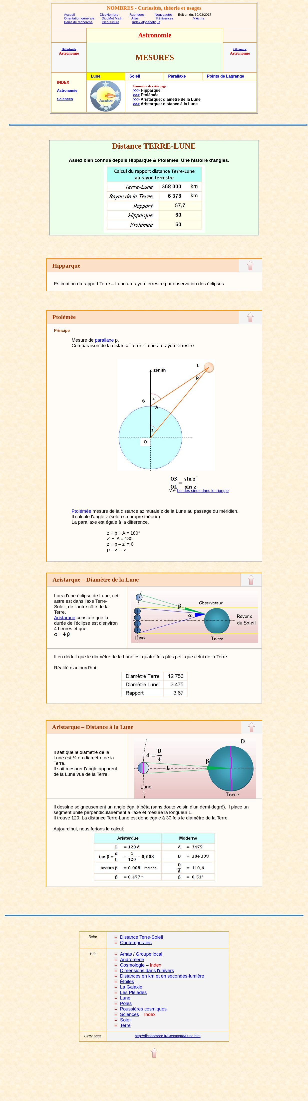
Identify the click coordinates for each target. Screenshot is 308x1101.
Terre (125, 1025)
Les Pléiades (133, 992)
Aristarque (64, 617)
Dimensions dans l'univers (147, 970)
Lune (95, 76)
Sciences (65, 99)
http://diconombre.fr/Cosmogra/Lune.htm (168, 1036)
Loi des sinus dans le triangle (203, 491)
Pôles (126, 1003)
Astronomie (67, 91)
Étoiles (127, 981)
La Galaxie (131, 987)
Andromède (132, 959)
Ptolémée (81, 511)
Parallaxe (177, 76)
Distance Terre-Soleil (141, 937)
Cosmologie (132, 965)
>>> (136, 90)
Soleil (134, 76)
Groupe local (149, 954)
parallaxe (104, 340)
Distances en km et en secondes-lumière (162, 976)
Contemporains (136, 942)
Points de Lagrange (225, 76)
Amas (126, 954)
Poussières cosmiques (143, 1008)
